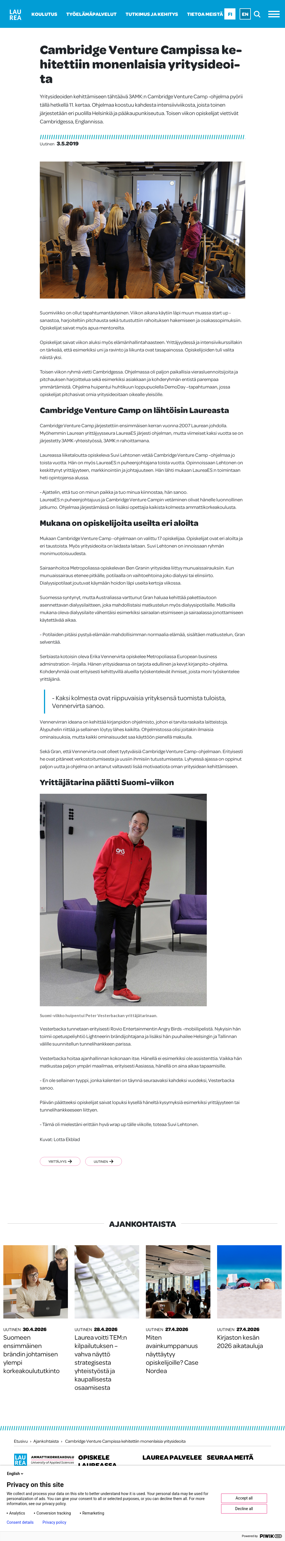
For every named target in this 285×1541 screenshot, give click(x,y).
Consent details (20, 1522)
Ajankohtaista (46, 1441)
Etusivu (21, 1441)
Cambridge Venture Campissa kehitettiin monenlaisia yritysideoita (125, 1441)
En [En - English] (245, 14)
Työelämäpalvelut (91, 14)
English (15, 1473)
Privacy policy (54, 1522)
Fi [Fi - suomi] (230, 14)
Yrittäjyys (60, 1161)
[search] (258, 14)
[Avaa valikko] (275, 14)
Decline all (244, 1508)
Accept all (244, 1498)
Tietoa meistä (205, 14)
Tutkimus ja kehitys (152, 14)
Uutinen (104, 1161)
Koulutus (44, 14)
